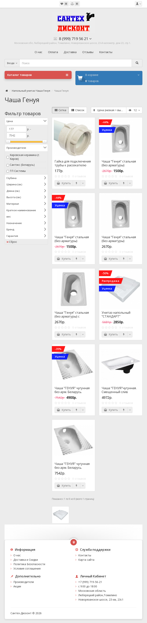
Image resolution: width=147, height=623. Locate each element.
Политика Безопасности (29, 564)
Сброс (12, 242)
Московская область (92, 591)
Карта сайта (86, 559)
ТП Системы (18, 171)
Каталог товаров (37, 75)
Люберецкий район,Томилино (97, 595)
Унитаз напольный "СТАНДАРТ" (116, 314)
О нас (17, 555)
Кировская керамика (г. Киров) (25, 157)
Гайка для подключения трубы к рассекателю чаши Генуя (73, 165)
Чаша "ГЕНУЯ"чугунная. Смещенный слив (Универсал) (119, 392)
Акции (17, 586)
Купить (64, 183)
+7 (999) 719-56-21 (90, 582)
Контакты (84, 555)
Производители (23, 582)
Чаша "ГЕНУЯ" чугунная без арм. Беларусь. (72, 390)
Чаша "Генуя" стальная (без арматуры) (119, 163)
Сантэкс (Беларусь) (22, 165)
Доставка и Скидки (25, 559)
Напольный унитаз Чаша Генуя (31, 90)
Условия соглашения (27, 568)
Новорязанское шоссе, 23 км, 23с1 (100, 599)
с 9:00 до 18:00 (87, 586)
